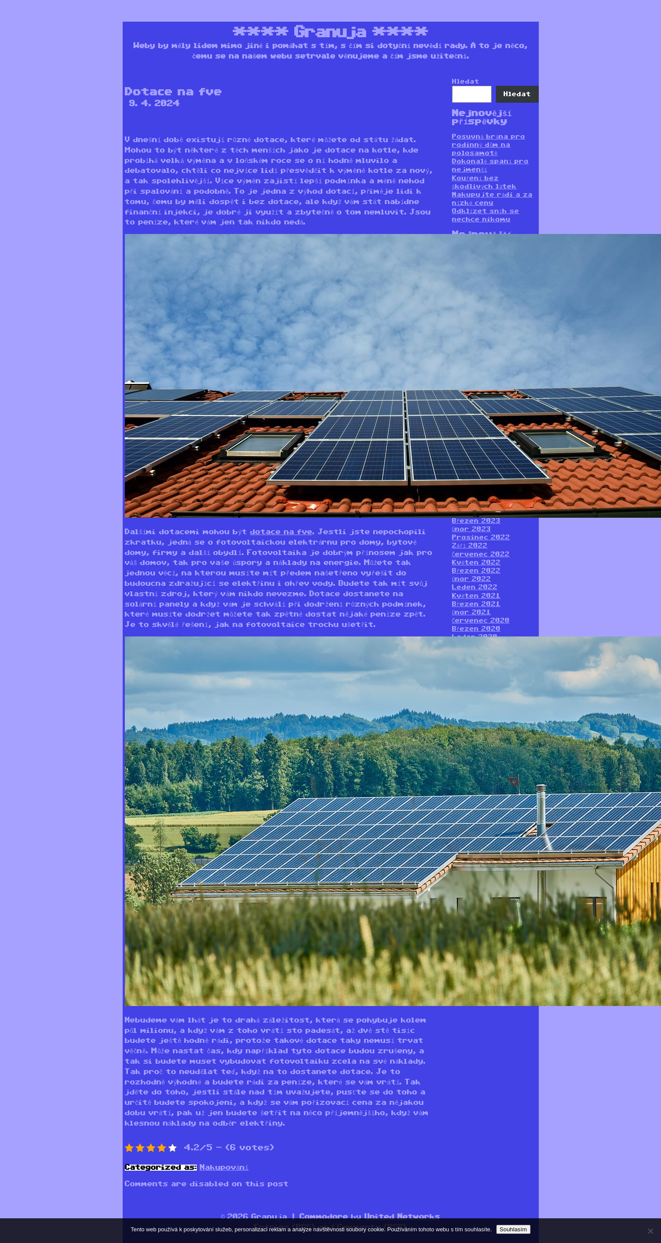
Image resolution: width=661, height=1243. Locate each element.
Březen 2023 (476, 521)
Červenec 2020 (481, 620)
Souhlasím (513, 1229)
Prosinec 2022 (481, 537)
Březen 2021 (476, 604)
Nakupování (224, 1168)
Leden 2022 (475, 587)
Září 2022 (470, 545)
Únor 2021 (471, 612)
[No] (650, 1231)
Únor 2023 (471, 529)
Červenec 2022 (481, 554)
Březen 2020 (476, 629)
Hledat (465, 81)
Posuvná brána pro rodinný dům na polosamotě (488, 145)
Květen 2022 (476, 562)
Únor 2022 (471, 579)
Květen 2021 (476, 596)
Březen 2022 (476, 571)
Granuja (330, 32)
